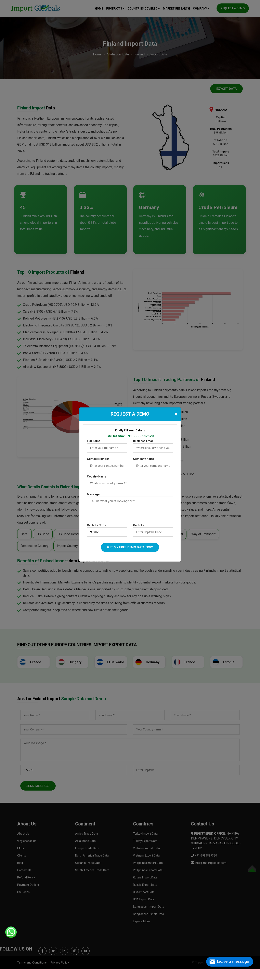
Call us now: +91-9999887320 (130, 436)
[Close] (176, 414)
